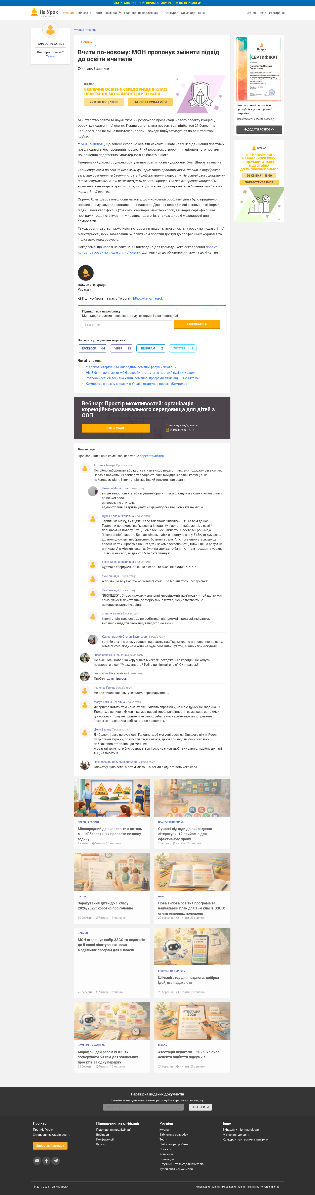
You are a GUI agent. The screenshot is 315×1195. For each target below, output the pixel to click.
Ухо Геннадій (111, 576)
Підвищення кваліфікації (143, 13)
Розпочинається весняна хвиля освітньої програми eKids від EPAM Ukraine (142, 378)
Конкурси (171, 13)
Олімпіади (167, 1159)
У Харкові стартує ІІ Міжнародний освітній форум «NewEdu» (131, 367)
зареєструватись (153, 456)
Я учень (252, 13)
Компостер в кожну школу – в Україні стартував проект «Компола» (136, 384)
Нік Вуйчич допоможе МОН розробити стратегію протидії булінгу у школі (140, 373)
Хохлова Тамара (105, 465)
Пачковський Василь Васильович (116, 761)
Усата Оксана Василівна (118, 561)
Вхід (263, 13)
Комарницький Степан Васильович (125, 636)
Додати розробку (259, 129)
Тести (98, 13)
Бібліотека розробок (174, 1134)
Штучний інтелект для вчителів (182, 1164)
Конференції (105, 1139)
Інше (203, 13)
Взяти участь (116, 428)
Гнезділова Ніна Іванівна (110, 655)
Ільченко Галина (105, 687)
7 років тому (120, 729)
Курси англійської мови (176, 1169)
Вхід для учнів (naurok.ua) (241, 1129)
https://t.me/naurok (148, 298)
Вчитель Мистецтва (115, 488)
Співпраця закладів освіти (52, 1134)
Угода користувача (207, 1186)
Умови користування (233, 1186)
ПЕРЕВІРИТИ (200, 1107)
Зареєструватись (51, 43)
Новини (86, 42)
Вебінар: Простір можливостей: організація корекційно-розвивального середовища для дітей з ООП (148, 409)
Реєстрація (277, 13)
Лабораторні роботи (174, 1144)
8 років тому (124, 465)
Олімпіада (188, 13)
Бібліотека (84, 13)
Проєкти (166, 1149)
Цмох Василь (103, 729)
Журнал (68, 13)
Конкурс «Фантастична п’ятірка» (245, 1139)
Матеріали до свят (236, 1134)
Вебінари (102, 1134)
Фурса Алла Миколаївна (118, 516)
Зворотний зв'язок (50, 1146)
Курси (100, 1144)
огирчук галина (112, 613)
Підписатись (197, 324)
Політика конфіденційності (264, 1186)
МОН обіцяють (92, 144)
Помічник (113, 13)
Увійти (50, 56)
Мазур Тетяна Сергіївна (109, 702)
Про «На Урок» (43, 1129)
